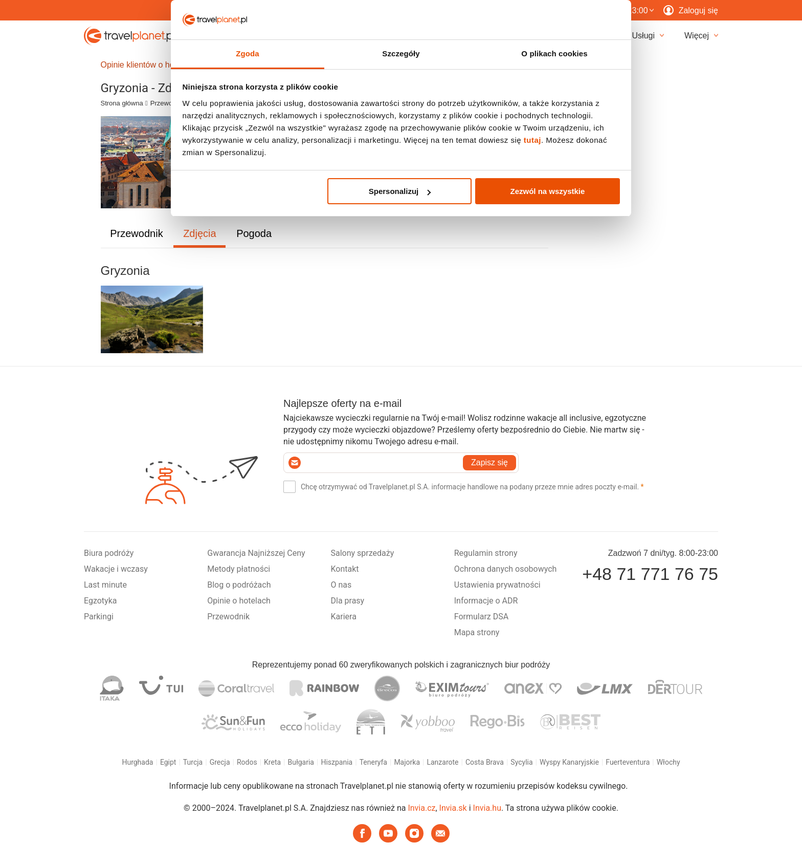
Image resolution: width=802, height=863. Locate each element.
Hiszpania (336, 762)
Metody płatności (238, 569)
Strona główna (122, 103)
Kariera (344, 616)
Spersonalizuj (400, 191)
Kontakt (345, 569)
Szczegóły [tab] (400, 53)
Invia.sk (453, 808)
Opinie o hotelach (239, 601)
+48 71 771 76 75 (650, 574)
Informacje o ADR (486, 601)
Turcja (193, 762)
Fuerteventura (628, 762)
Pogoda (254, 233)
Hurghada (137, 762)
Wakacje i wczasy (116, 569)
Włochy (668, 762)
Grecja (220, 762)
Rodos (247, 762)
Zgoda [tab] (247, 53)
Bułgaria (301, 762)
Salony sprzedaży (362, 553)
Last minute (105, 585)
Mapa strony (477, 632)
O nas (341, 585)
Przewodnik (167, 103)
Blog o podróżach (239, 585)
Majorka (407, 762)
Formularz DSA (481, 616)
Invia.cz (421, 808)
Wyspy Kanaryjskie (569, 762)
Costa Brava (484, 762)
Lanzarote (442, 762)
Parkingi (99, 616)
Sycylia (521, 762)
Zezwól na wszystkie (547, 191)
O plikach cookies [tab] (554, 53)
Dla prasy (348, 601)
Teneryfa (373, 762)
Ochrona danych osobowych (505, 569)
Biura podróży (108, 553)
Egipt (168, 762)
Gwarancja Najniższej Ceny (256, 553)
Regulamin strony (486, 553)
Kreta (272, 762)
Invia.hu (487, 808)
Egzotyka (100, 601)
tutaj (532, 140)
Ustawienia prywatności (497, 585)
